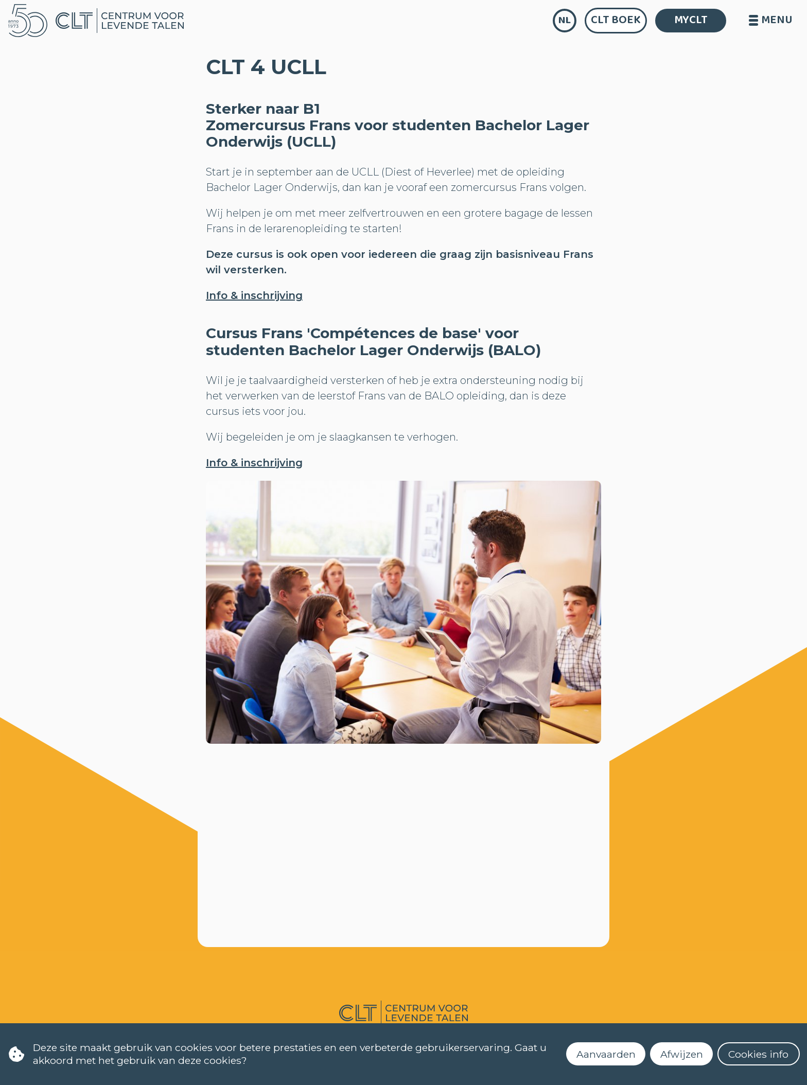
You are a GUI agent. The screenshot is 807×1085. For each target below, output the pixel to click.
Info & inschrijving (254, 295)
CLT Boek (616, 20)
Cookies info (758, 1054)
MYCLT (691, 20)
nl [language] (564, 20)
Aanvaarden (606, 1054)
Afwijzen (681, 1054)
